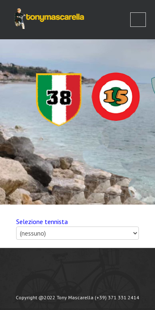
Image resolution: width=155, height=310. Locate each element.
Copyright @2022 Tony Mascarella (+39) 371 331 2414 (77, 297)
